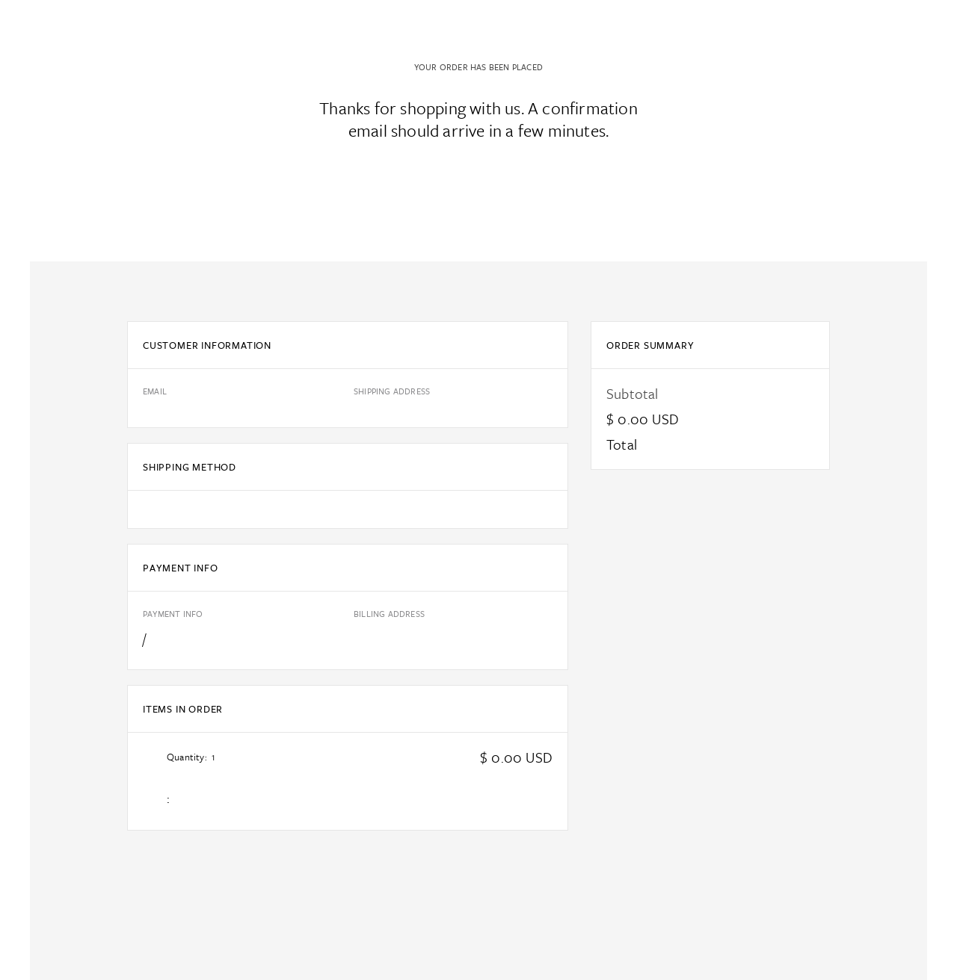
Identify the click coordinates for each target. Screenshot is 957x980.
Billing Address (389, 613)
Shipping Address (392, 391)
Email (155, 391)
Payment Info (173, 613)
